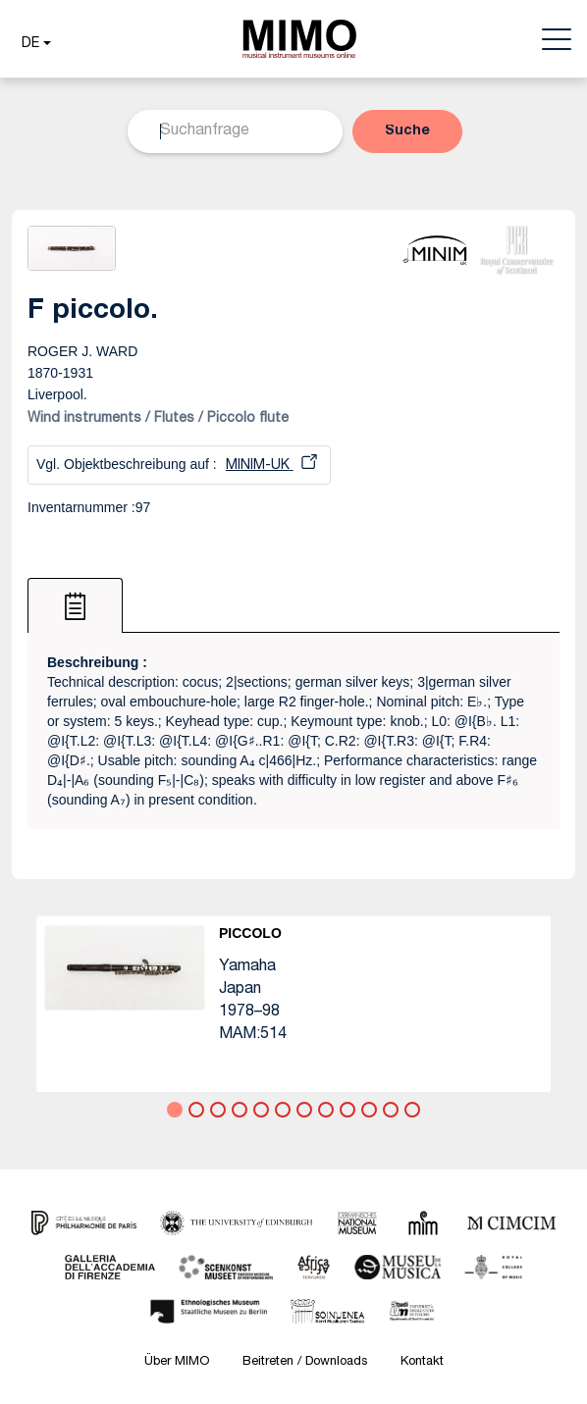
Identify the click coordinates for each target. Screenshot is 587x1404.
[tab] (75, 605)
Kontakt (422, 1362)
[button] (34, 44)
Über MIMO (176, 1362)
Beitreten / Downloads (304, 1362)
